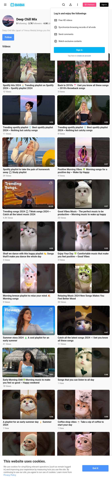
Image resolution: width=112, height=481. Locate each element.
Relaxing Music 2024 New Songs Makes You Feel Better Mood (81, 297)
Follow (8, 37)
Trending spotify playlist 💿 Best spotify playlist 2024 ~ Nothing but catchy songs (28, 129)
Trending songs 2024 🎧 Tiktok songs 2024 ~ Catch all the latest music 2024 (27, 213)
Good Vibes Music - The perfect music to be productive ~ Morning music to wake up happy (82, 213)
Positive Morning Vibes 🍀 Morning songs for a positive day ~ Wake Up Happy (82, 171)
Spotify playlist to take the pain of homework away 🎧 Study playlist (26, 171)
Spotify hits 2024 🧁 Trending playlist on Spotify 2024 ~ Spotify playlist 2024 (28, 87)
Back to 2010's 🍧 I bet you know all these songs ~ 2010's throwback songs (83, 87)
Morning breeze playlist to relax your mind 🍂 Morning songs (26, 297)
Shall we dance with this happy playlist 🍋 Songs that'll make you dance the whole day (28, 255)
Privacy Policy (9, 475)
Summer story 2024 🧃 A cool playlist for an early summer (26, 339)
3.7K (30, 23)
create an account (84, 56)
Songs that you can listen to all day (76, 379)
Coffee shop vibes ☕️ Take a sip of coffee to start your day (81, 423)
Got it (95, 468)
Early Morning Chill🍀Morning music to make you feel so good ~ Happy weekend (26, 381)
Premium (89, 4)
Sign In (79, 50)
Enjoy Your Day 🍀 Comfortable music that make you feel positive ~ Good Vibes (83, 255)
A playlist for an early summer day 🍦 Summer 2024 (27, 423)
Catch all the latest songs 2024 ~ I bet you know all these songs (83, 339)
